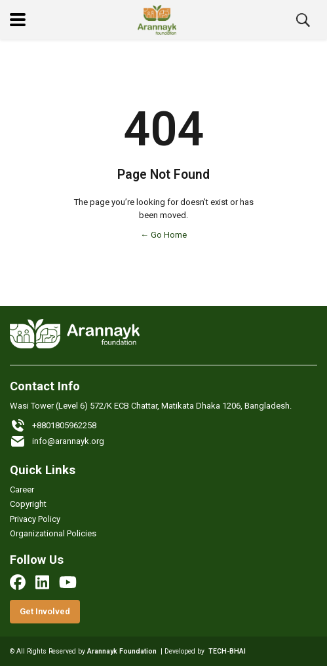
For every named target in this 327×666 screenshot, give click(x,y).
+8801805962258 (53, 426)
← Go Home (163, 235)
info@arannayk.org (57, 441)
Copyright (28, 504)
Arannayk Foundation (122, 651)
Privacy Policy (35, 519)
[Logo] (157, 20)
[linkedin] (42, 582)
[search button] (302, 19)
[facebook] (18, 582)
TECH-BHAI (227, 651)
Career (22, 489)
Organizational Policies (53, 533)
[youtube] (68, 582)
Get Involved (45, 611)
